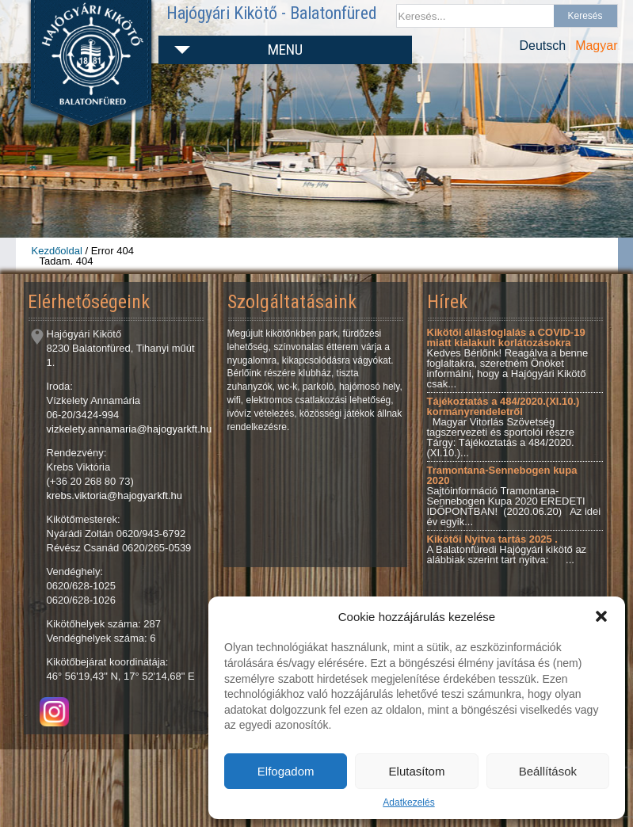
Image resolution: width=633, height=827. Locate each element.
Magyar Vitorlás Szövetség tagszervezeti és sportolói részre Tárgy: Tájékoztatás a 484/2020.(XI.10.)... (503, 427)
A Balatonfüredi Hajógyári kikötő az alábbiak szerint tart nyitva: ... (507, 549)
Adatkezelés (408, 802)
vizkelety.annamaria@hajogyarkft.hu (129, 429)
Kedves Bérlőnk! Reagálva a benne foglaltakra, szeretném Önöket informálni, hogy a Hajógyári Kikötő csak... (508, 358)
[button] (601, 616)
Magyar (596, 45)
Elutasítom (417, 771)
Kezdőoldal (57, 251)
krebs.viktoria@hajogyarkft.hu (114, 495)
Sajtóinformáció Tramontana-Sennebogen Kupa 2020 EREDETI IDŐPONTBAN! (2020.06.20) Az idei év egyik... (514, 496)
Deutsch (542, 45)
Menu (285, 49)
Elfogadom (286, 771)
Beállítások (548, 771)
